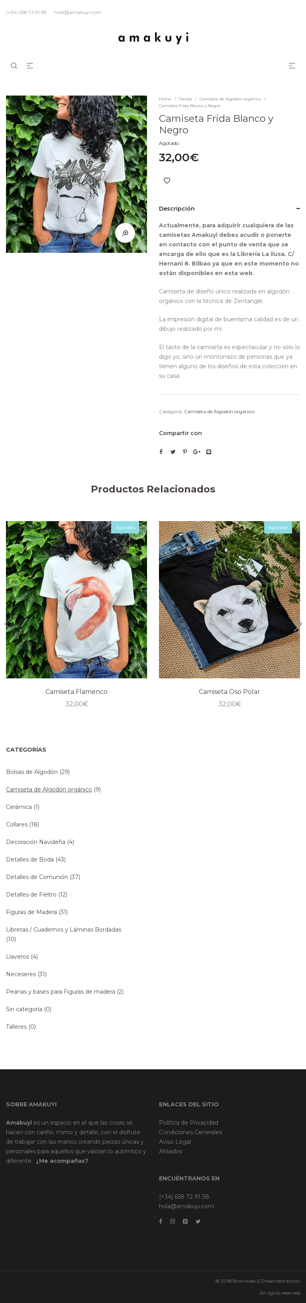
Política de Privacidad (188, 1122)
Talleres (16, 1026)
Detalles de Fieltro (31, 894)
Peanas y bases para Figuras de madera (60, 991)
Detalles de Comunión (37, 877)
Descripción (177, 208)
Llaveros (17, 956)
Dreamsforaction (280, 1281)
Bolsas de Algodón (32, 772)
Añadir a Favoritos (167, 181)
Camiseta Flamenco (76, 691)
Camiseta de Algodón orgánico (230, 99)
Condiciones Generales (190, 1132)
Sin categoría (24, 1009)
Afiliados (170, 1151)
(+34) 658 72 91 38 (184, 1196)
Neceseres (21, 974)
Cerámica (19, 807)
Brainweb (244, 1281)
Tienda (185, 99)
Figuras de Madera (31, 912)
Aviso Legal (175, 1141)
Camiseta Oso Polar (229, 691)
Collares (16, 824)
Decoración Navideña (35, 842)
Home (165, 99)
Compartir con (180, 433)
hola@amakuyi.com (186, 1206)
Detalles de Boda (30, 859)
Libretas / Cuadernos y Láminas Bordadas (63, 929)
